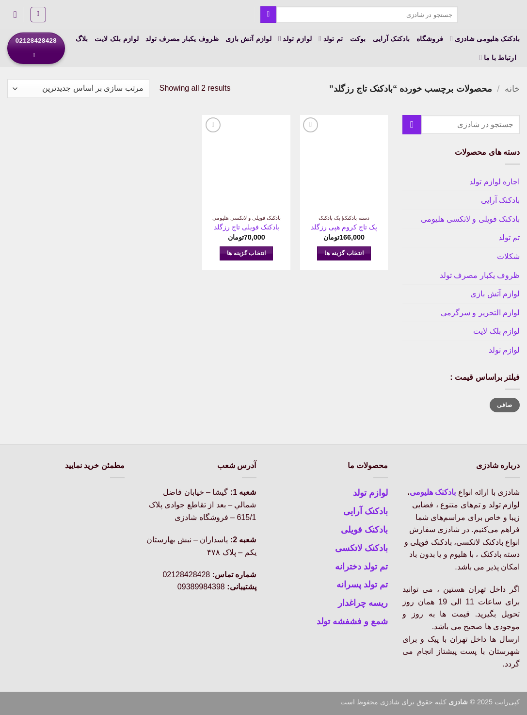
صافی (504, 405)
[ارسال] (268, 14)
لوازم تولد (295, 38)
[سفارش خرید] (78, 88)
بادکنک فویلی (364, 530)
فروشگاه (429, 39)
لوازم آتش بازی (248, 39)
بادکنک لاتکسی (361, 548)
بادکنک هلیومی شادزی (485, 38)
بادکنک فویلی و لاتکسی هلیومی (470, 219)
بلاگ (82, 39)
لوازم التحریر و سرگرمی (480, 313)
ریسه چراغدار (363, 603)
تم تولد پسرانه (362, 584)
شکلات (508, 256)
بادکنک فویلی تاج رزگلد (246, 227)
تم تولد (331, 38)
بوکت (358, 39)
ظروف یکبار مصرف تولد (182, 39)
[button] (38, 14)
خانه (512, 88)
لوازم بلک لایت (117, 39)
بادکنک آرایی (391, 39)
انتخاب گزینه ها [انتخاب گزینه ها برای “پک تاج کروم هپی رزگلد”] (344, 253)
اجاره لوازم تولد (494, 182)
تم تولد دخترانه (361, 566)
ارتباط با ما (497, 57)
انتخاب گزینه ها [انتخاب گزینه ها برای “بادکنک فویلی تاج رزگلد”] (246, 253)
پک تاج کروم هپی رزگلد (344, 227)
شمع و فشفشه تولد (352, 621)
